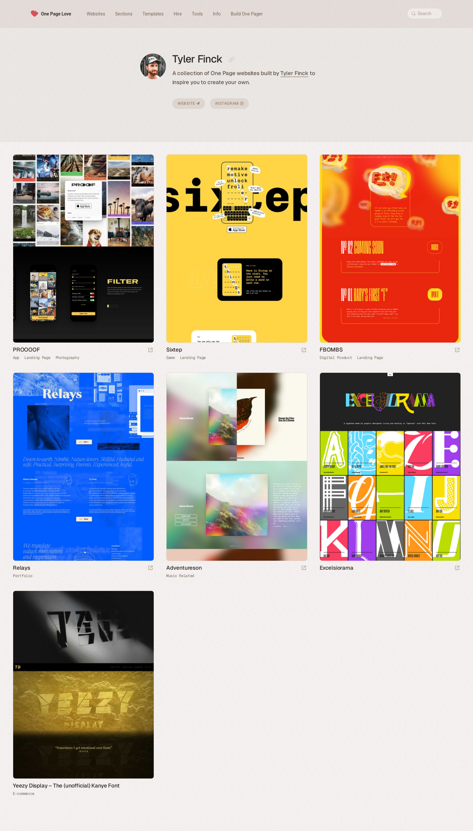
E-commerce (23, 794)
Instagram (229, 103)
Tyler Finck (294, 73)
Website (188, 103)
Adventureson (184, 567)
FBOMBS (331, 349)
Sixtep (174, 349)
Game (170, 358)
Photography (67, 358)
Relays (21, 567)
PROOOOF (26, 349)
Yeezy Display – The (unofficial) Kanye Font (66, 785)
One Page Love (56, 13)
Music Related (180, 576)
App (16, 358)
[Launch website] (150, 350)
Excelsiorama (336, 567)
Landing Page (37, 358)
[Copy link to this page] (231, 59)
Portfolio (22, 576)
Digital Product (336, 358)
